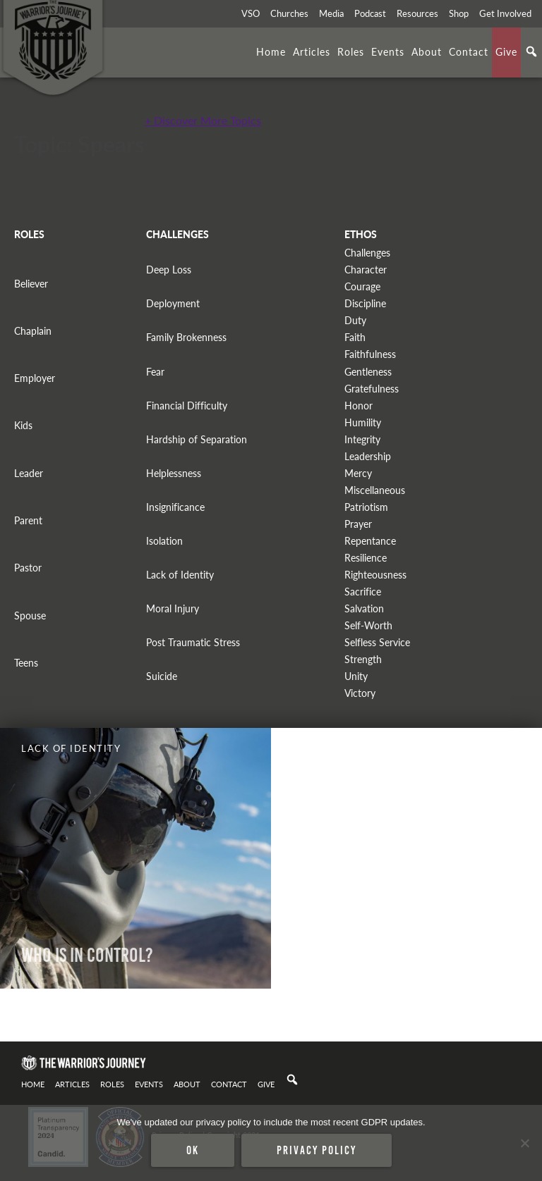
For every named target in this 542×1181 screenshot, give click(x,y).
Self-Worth (368, 625)
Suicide (161, 676)
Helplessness (173, 473)
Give (506, 51)
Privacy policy (316, 1150)
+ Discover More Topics (203, 120)
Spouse (30, 615)
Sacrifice (362, 591)
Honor (358, 405)
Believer (31, 283)
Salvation (364, 608)
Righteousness (375, 574)
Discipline (365, 303)
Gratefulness (371, 388)
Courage (362, 286)
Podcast (370, 13)
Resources (417, 13)
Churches (289, 13)
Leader (28, 473)
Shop (459, 13)
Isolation (164, 541)
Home (271, 51)
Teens (26, 662)
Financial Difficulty (186, 405)
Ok (192, 1150)
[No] (524, 1143)
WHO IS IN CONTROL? (87, 955)
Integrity (362, 439)
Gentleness (368, 371)
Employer (34, 378)
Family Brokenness (186, 337)
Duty (355, 320)
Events (387, 51)
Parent (28, 520)
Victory (359, 693)
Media (331, 13)
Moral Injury (172, 608)
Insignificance (175, 507)
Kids (23, 425)
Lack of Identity (180, 574)
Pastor (28, 567)
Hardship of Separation (196, 439)
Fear (155, 371)
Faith (355, 337)
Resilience (365, 557)
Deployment (173, 303)
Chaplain (33, 331)
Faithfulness (370, 354)
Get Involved (505, 13)
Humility (362, 422)
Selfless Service (377, 642)
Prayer (358, 524)
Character (365, 269)
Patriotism (366, 507)
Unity (356, 676)
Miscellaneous (374, 490)
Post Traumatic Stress (193, 642)
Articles (311, 51)
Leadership (367, 456)
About (426, 51)
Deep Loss (168, 269)
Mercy (358, 473)
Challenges (367, 252)
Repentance (370, 541)
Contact (468, 51)
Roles (350, 51)
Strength (363, 659)
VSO (250, 13)
